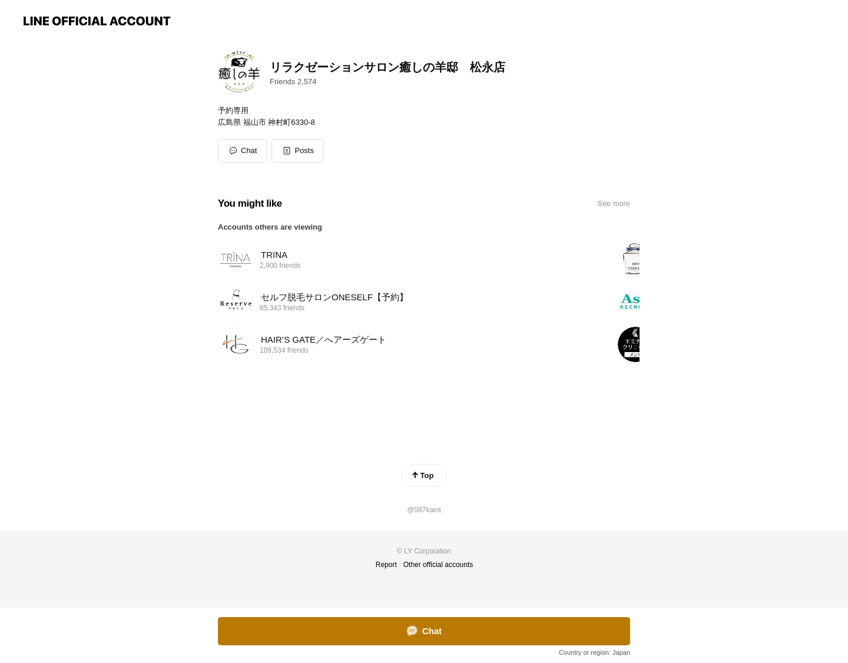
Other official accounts (438, 565)
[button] (297, 151)
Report (386, 565)
